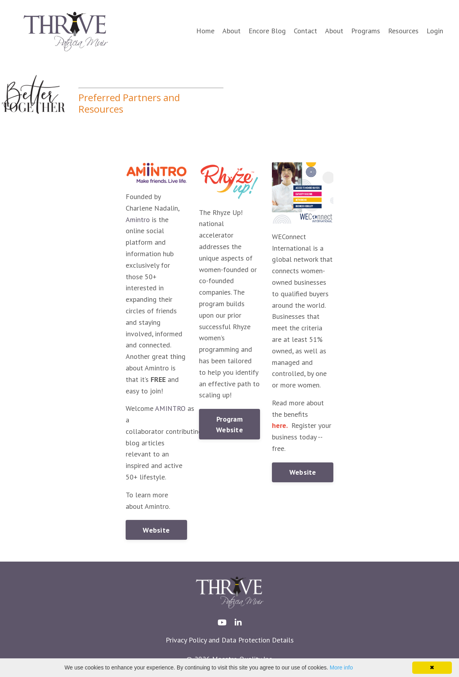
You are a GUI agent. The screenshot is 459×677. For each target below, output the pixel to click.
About (231, 30)
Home (205, 30)
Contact (305, 30)
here (279, 425)
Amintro (138, 219)
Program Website (229, 424)
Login (434, 30)
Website (156, 530)
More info (341, 667)
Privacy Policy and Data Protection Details (230, 639)
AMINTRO (170, 408)
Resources (403, 30)
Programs (365, 30)
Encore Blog (267, 30)
